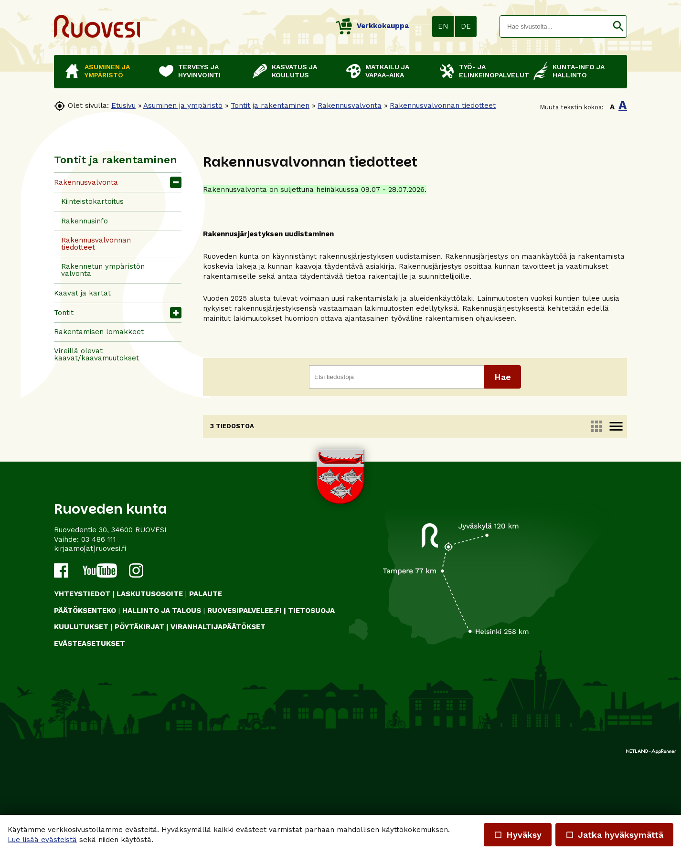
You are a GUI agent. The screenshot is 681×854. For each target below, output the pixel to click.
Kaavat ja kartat (82, 293)
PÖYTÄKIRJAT (139, 722)
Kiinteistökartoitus (92, 201)
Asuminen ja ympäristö (183, 105)
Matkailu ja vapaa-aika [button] (387, 71)
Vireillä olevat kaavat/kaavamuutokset (96, 354)
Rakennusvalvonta (350, 105)
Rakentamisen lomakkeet (99, 331)
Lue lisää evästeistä (42, 839)
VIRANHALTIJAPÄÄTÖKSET (218, 722)
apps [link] (596, 426)
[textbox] (555, 26)
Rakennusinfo (84, 221)
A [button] (612, 107)
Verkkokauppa (372, 25)
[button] (618, 26)
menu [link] (616, 426)
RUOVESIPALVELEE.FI (244, 706)
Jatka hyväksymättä (614, 835)
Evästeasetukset (89, 739)
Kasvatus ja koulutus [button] (294, 71)
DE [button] (466, 26)
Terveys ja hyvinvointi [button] (199, 71)
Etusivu (123, 105)
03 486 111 (98, 635)
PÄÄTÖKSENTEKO (85, 706)
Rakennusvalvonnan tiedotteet (443, 105)
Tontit (64, 312)
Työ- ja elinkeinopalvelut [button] (491, 71)
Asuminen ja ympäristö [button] (107, 71)
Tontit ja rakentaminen (270, 105)
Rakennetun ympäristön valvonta (103, 270)
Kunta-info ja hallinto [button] (579, 71)
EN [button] (443, 26)
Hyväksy (518, 835)
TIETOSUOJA (311, 706)
